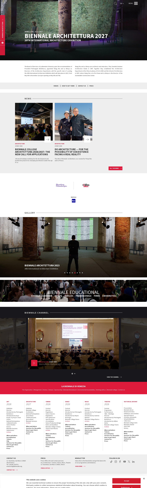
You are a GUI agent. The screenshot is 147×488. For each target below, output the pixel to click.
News (125, 433)
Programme (107, 410)
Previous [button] (6, 247)
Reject (126, 482)
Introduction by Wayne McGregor (72, 416)
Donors (9, 427)
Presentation (128, 408)
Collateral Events (12, 423)
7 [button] (79, 272)
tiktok (111, 462)
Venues (56, 86)
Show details (31, 482)
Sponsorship (58, 390)
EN (122, 3)
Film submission (50, 417)
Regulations (49, 412)
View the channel (113, 377)
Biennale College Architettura (31, 411)
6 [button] (77, 272)
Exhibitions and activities (131, 414)
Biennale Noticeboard (70, 390)
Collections (127, 421)
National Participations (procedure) (32, 415)
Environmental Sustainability (86, 390)
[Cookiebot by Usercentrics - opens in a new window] (13, 484)
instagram (116, 462)
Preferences (126, 476)
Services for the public (14, 443)
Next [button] (141, 247)
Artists (9, 419)
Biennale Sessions (12, 428)
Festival (48, 408)
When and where (12, 435)
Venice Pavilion (11, 425)
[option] (34, 133)
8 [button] (82, 272)
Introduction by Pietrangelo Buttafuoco (15, 413)
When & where (128, 432)
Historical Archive (129, 412)
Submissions (10, 430)
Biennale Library (128, 410)
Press (91, 86)
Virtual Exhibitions (129, 419)
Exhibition (9, 408)
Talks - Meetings (109, 414)
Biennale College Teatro (111, 425)
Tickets (9, 439)
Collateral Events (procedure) (31, 418)
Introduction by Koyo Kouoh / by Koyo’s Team (14, 416)
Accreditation (11, 437)
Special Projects (129, 415)
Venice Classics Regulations (50, 415)
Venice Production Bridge (53, 423)
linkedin (133, 462)
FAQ (8, 441)
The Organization (27, 390)
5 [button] (74, 272)
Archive (9, 432)
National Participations (13, 421)
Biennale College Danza (72, 419)
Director (9, 410)
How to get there (12, 445)
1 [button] (64, 272)
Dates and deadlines (52, 425)
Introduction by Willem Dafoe (111, 422)
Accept (126, 469)
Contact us (82, 86)
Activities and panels (130, 417)
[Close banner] (144, 467)
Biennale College (112, 390)
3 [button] (69, 272)
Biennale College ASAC (130, 423)
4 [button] (72, 272)
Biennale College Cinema (53, 427)
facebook (120, 462)
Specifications (50, 419)
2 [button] (67, 272)
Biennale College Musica (92, 419)
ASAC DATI (127, 426)
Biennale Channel (129, 424)
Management (38, 390)
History (45, 390)
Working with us (101, 390)
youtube (125, 462)
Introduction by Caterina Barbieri (92, 416)
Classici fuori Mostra (52, 428)
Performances (108, 412)
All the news (114, 168)
